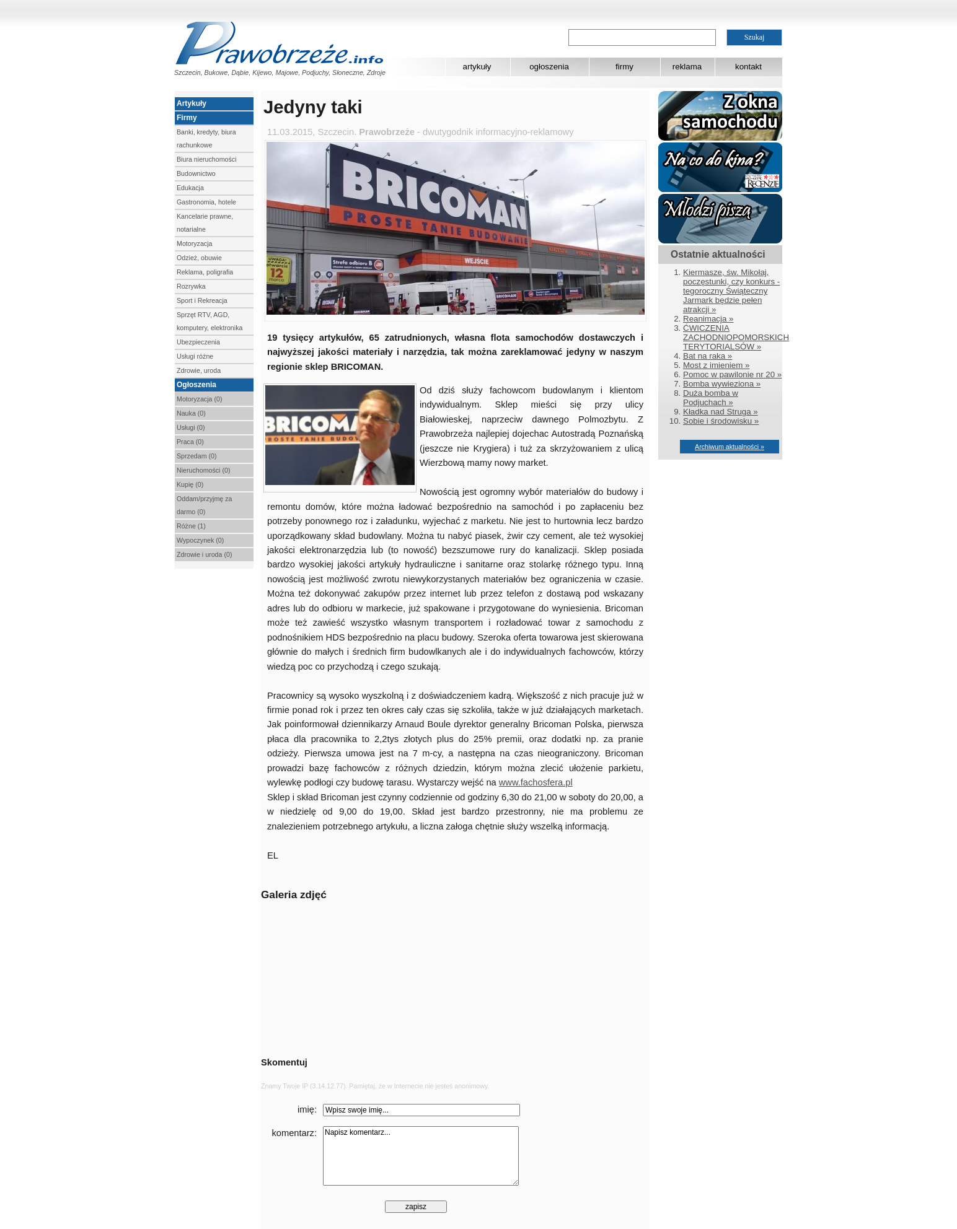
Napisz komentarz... (421, 1156)
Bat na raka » (707, 356)
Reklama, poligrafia (205, 272)
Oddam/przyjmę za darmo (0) (204, 505)
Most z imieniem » (716, 365)
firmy (624, 66)
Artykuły (191, 103)
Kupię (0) (190, 484)
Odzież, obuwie (199, 257)
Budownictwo (196, 173)
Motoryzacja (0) (199, 399)
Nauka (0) (191, 413)
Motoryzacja (194, 243)
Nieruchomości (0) (203, 470)
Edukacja (190, 187)
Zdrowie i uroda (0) (204, 554)
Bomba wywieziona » (722, 383)
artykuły (477, 66)
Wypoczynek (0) (200, 540)
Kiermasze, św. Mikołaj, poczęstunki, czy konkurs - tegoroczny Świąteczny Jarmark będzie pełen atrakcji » (731, 291)
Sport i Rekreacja (202, 300)
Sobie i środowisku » (721, 421)
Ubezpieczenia (198, 342)
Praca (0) (190, 441)
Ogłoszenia (196, 384)
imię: (307, 1109)
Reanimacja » (708, 318)
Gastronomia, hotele (206, 202)
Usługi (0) (191, 427)
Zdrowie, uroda (199, 370)
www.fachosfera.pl (536, 782)
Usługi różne (195, 356)
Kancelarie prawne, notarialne (205, 222)
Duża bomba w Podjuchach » (710, 397)
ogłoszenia (549, 66)
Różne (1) (191, 526)
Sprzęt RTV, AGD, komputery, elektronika (209, 321)
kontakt (748, 66)
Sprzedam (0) (197, 456)
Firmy (187, 117)
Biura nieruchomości (207, 159)
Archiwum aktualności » (729, 446)
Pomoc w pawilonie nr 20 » (732, 374)
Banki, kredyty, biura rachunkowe (206, 138)
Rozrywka (191, 286)
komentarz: (294, 1133)
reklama (687, 66)
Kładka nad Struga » (720, 411)
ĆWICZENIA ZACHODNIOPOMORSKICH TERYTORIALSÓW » (736, 337)
